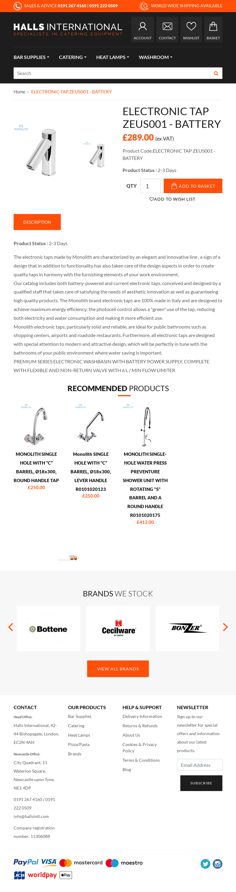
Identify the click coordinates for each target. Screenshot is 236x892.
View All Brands (118, 668)
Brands (74, 753)
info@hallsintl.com (31, 816)
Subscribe (201, 783)
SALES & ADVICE (50, 5)
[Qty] (150, 186)
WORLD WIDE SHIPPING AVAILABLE (180, 6)
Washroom (154, 57)
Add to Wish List (172, 199)
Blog (127, 769)
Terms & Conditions (141, 760)
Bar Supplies (30, 57)
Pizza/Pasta (79, 744)
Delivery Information (142, 716)
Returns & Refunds (140, 725)
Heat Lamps (111, 57)
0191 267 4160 (28, 799)
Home (19, 91)
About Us (131, 735)
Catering (71, 57)
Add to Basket (193, 186)
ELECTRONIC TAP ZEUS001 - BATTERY (71, 91)
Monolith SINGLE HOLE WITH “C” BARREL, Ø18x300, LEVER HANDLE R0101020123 (90, 471)
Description (37, 222)
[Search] (112, 73)
